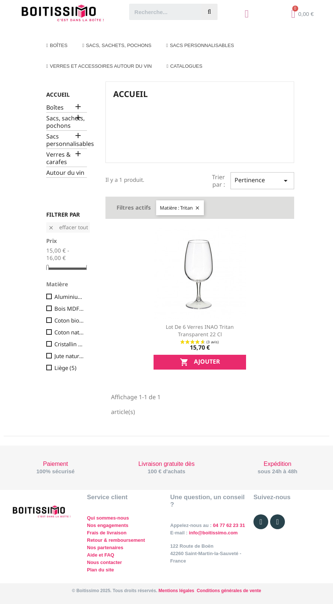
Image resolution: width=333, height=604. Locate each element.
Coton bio (69, 320)
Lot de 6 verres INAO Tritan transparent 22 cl (200, 330)
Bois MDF (69, 308)
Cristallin (69, 344)
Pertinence (262, 180)
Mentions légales (176, 590)
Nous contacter (104, 562)
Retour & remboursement (116, 540)
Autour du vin (65, 173)
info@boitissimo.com (213, 532)
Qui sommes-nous (108, 518)
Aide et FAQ (100, 555)
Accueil (58, 94)
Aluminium (69, 296)
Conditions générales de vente (229, 590)
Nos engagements (107, 525)
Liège (65, 367)
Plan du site (100, 570)
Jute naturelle (69, 356)
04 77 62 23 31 (229, 525)
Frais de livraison (107, 532)
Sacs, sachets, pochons (65, 122)
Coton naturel (69, 332)
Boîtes (55, 107)
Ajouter (200, 362)
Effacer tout (68, 227)
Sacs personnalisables (66, 140)
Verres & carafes (58, 158)
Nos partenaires (105, 547)
